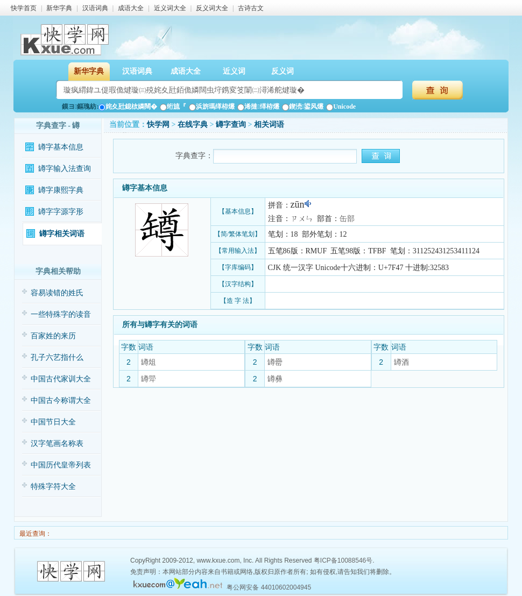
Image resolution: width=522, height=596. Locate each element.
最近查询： (35, 533)
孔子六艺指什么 (57, 357)
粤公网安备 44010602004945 (269, 587)
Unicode (341, 106)
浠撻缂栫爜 (258, 106)
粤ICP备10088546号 (343, 560)
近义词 (234, 71)
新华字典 (59, 8)
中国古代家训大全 (61, 379)
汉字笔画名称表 (57, 443)
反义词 (282, 71)
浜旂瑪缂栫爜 (212, 106)
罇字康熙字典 (60, 190)
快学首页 (24, 8)
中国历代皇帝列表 (61, 465)
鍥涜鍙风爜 (302, 106)
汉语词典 (95, 8)
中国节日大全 (53, 422)
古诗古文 (251, 8)
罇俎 (148, 362)
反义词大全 (212, 8)
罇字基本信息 (60, 147)
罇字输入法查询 (64, 169)
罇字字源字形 (60, 212)
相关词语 (269, 124)
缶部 (347, 219)
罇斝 (148, 378)
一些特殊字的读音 (61, 314)
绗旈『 (173, 106)
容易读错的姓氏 (57, 293)
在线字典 (193, 124)
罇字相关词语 (61, 234)
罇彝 (275, 378)
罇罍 (275, 362)
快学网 (158, 124)
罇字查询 (231, 124)
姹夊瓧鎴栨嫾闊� (127, 106)
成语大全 (131, 8)
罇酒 (401, 362)
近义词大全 (170, 8)
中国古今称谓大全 (61, 400)
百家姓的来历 (53, 336)
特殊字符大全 (53, 487)
